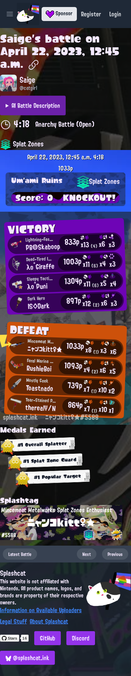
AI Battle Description (36, 105)
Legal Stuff (13, 621)
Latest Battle (19, 554)
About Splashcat (49, 621)
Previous (115, 554)
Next (86, 554)
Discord (80, 638)
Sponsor (59, 13)
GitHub (47, 638)
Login (115, 14)
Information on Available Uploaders (41, 610)
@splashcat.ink (27, 657)
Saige (16, 38)
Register (91, 14)
